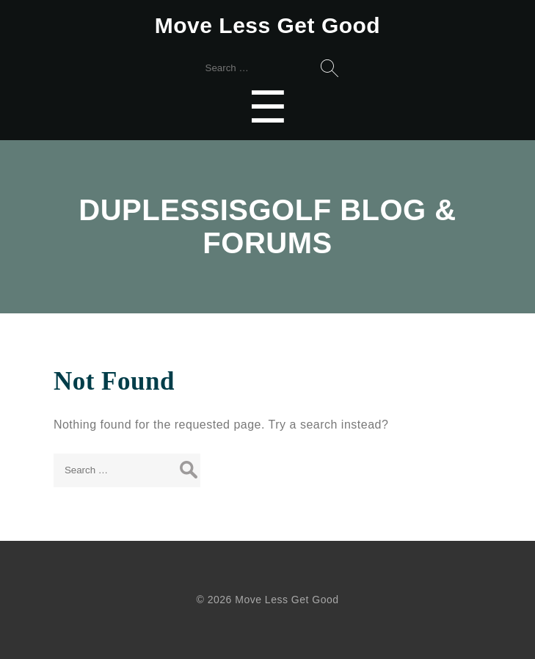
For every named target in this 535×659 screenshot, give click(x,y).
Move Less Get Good (267, 25)
